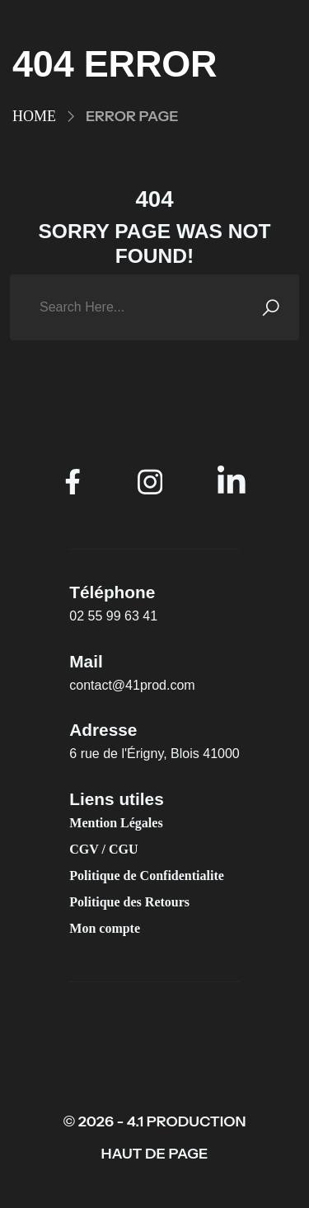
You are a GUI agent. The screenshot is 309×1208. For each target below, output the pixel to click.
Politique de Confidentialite (146, 876)
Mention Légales (115, 823)
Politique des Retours (129, 902)
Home (34, 116)
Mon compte (104, 928)
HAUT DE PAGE (154, 1153)
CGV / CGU (103, 849)
